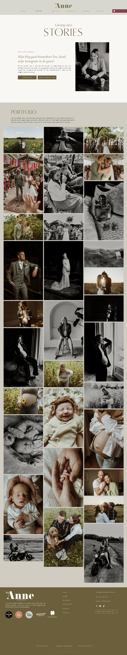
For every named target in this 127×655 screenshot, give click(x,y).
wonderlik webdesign (68, 651)
